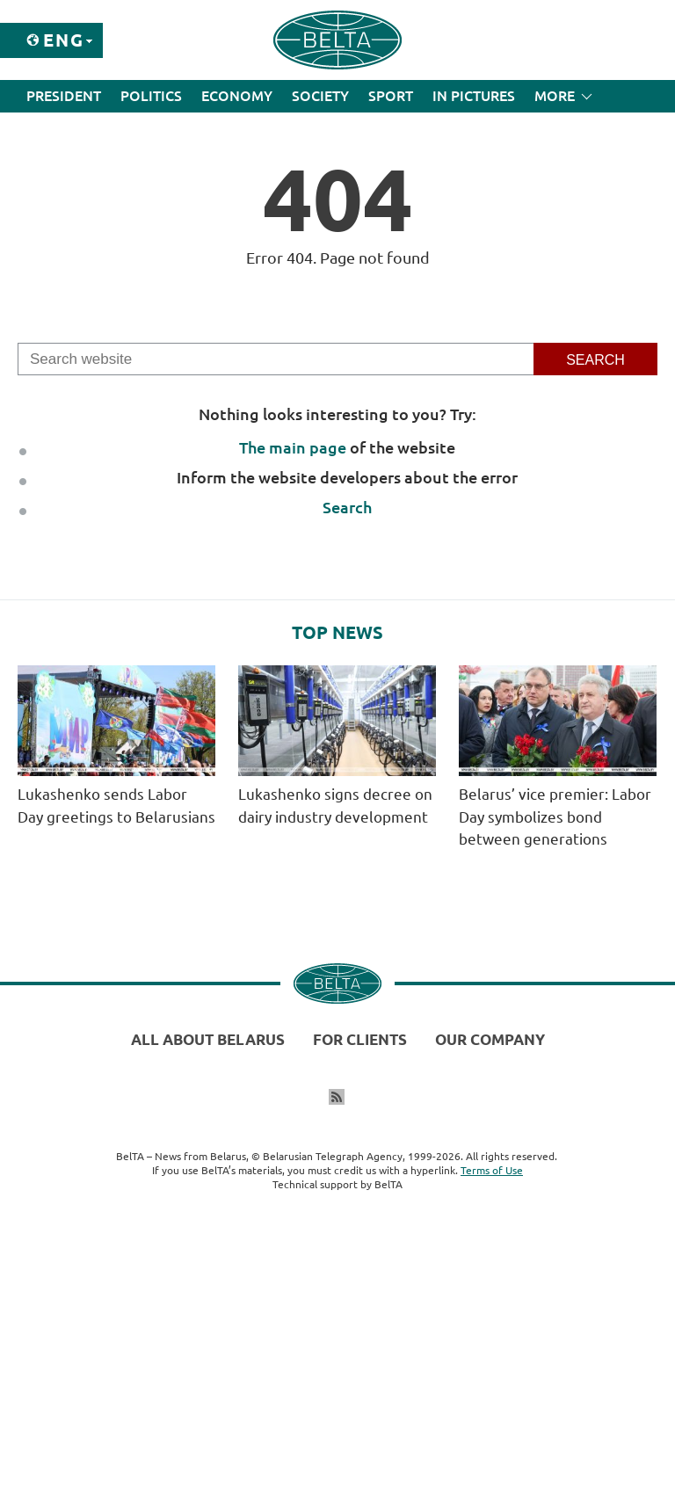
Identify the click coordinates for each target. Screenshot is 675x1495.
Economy (236, 96)
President (63, 96)
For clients (360, 1039)
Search (347, 507)
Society (320, 96)
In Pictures (473, 96)
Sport (390, 96)
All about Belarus (208, 1039)
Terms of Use (492, 1170)
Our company (490, 1039)
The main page (292, 447)
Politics (151, 96)
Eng (63, 40)
